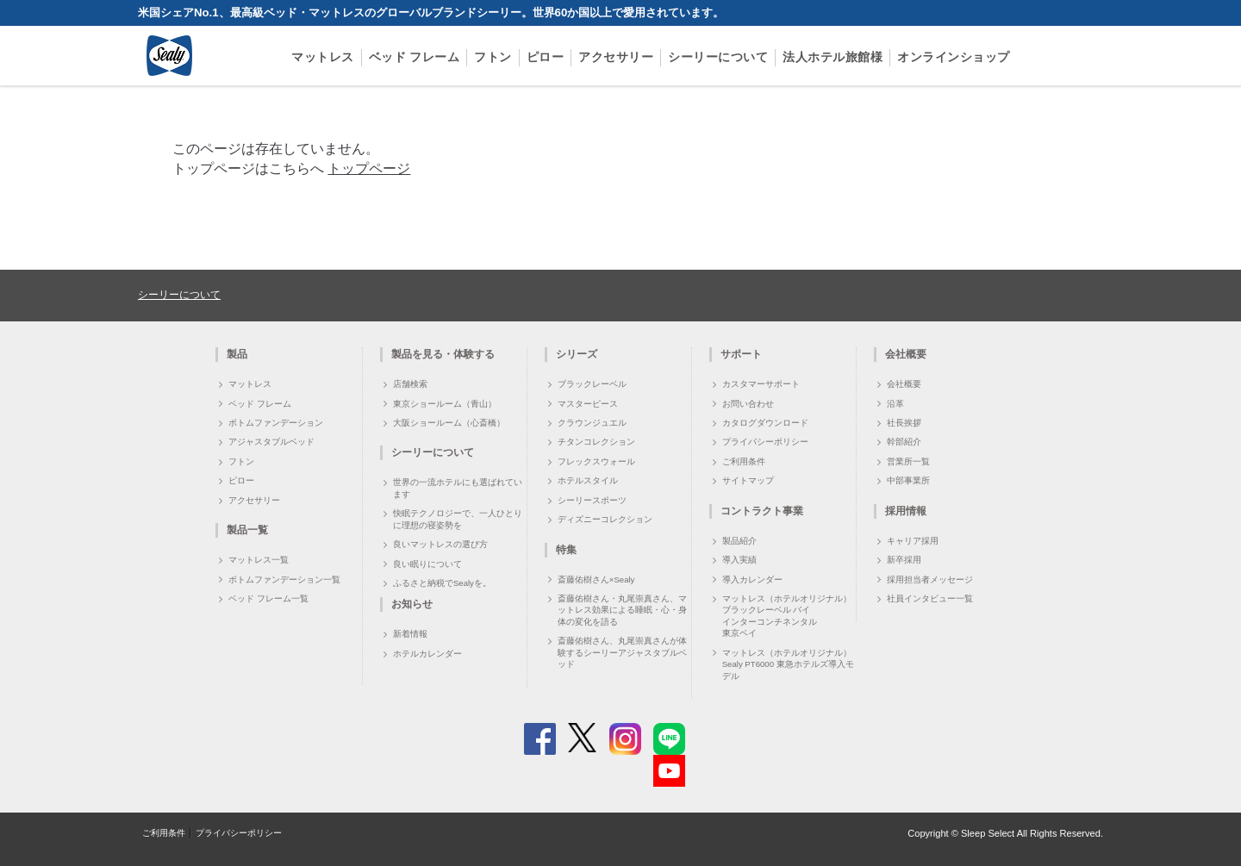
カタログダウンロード (765, 422)
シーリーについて (718, 57)
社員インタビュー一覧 (930, 598)
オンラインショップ (953, 57)
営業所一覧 (908, 461)
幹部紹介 (904, 441)
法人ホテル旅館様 (832, 57)
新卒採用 (904, 559)
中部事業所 (908, 480)
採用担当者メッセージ (930, 579)
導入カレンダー (752, 579)
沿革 (895, 403)
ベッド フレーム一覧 (268, 598)
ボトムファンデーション (275, 422)
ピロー (545, 57)
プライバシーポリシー (765, 441)
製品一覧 (247, 530)
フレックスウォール (596, 461)
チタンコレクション (596, 441)
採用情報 (905, 511)
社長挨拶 (904, 422)
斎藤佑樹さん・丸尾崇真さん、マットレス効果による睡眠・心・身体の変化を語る (622, 610)
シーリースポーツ (592, 500)
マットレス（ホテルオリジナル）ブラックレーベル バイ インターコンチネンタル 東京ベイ (786, 616)
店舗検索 (410, 384)
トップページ (368, 168)
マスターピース (588, 403)
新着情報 (410, 634)
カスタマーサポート (761, 384)
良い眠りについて (427, 564)
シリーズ (576, 354)
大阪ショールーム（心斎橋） (449, 422)
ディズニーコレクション (605, 519)
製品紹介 (739, 540)
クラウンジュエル (592, 422)
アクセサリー (615, 57)
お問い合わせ (748, 403)
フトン (493, 57)
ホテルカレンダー (427, 653)
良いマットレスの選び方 (440, 544)
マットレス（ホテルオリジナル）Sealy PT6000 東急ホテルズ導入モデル (788, 664)
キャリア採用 (913, 540)
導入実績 (739, 559)
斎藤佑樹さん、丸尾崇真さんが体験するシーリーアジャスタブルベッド (622, 652)
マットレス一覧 (258, 559)
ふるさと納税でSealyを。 (442, 583)
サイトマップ (748, 480)
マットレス (322, 57)
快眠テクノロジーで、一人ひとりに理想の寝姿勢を (457, 518)
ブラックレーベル (592, 384)
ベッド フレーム (414, 57)
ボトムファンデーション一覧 (284, 579)
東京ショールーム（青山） (444, 403)
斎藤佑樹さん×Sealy (596, 579)
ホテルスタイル (588, 480)
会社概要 (904, 384)
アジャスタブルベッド (271, 441)
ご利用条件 (743, 461)
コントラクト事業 (761, 511)
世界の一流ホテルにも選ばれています (457, 487)
